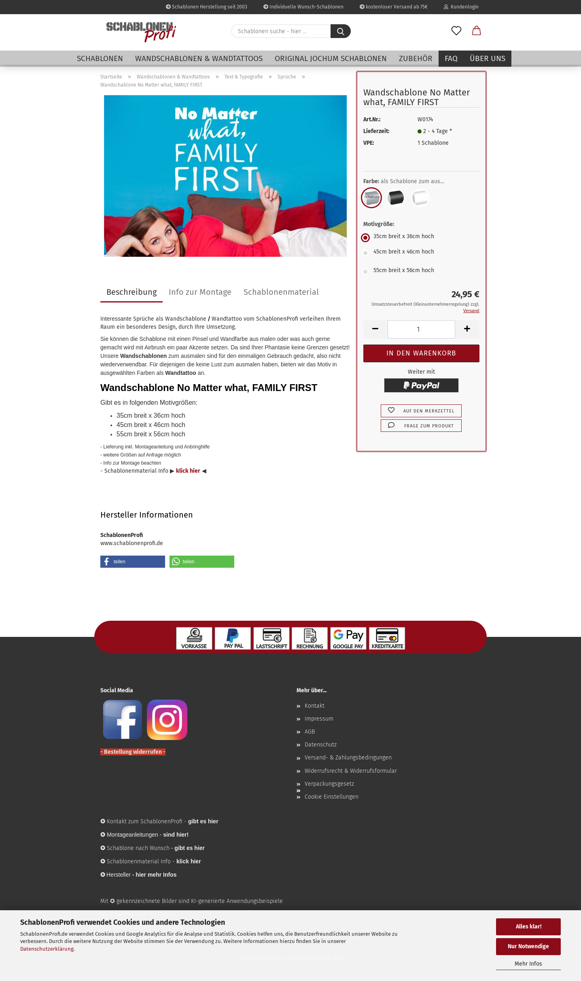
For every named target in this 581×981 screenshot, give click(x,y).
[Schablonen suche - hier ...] (341, 31)
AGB (310, 731)
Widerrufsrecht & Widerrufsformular (351, 770)
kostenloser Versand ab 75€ (394, 7)
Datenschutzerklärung (47, 949)
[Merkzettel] (456, 31)
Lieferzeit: (376, 131)
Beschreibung (131, 292)
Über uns (487, 58)
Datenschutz (321, 744)
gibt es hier (189, 848)
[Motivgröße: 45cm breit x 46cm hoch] (421, 253)
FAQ (451, 58)
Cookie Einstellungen (331, 796)
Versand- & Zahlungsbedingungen (348, 757)
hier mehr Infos (156, 874)
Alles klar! (528, 926)
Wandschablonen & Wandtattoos (199, 58)
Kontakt (314, 705)
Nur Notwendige (528, 946)
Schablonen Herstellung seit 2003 (206, 7)
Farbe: (409, 182)
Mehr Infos (528, 963)
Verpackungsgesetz (329, 783)
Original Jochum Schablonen (331, 58)
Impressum (319, 718)
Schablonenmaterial (281, 292)
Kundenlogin (461, 7)
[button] (476, 31)
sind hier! (176, 834)
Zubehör (416, 58)
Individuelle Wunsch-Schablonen (303, 7)
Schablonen (100, 58)
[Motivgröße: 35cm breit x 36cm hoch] (421, 238)
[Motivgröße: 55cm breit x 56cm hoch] (421, 271)
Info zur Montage (200, 292)
